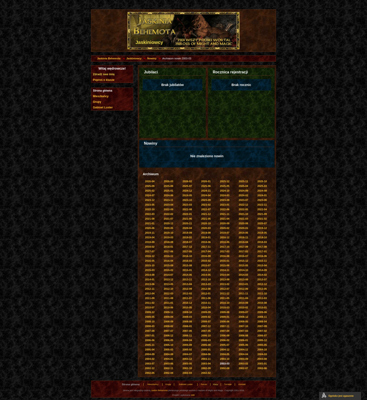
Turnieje (227, 384)
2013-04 (187, 284)
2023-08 (224, 200)
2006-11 (187, 335)
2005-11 (149, 344)
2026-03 (168, 181)
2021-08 (149, 218)
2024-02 (243, 195)
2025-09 (149, 186)
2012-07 (224, 288)
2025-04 (243, 186)
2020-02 (224, 228)
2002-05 (149, 372)
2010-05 (187, 307)
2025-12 (224, 181)
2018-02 (149, 246)
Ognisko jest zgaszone (341, 396)
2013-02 (224, 284)
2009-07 (243, 312)
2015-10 (149, 265)
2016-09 (206, 256)
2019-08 (206, 232)
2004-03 (262, 354)
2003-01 (262, 363)
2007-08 (149, 330)
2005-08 (206, 344)
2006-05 (168, 340)
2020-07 (262, 223)
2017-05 (187, 251)
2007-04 (224, 330)
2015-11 (262, 260)
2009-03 (187, 316)
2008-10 (149, 321)
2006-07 (262, 335)
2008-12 (243, 316)
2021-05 (206, 218)
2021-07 (168, 218)
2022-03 (149, 214)
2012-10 (168, 288)
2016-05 (149, 260)
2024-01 (262, 195)
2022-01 (187, 214)
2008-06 (224, 321)
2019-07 (224, 232)
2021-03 (243, 218)
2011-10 (262, 293)
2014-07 (168, 274)
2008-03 (149, 326)
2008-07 (206, 321)
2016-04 (168, 260)
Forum (204, 384)
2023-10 (187, 200)
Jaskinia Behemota (109, 58)
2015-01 (187, 270)
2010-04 (206, 307)
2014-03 (243, 274)
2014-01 (149, 279)
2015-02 (168, 270)
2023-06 (262, 200)
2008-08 (187, 321)
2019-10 (168, 232)
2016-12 (149, 256)
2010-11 (206, 302)
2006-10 (206, 335)
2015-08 (187, 265)
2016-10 (187, 256)
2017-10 (224, 246)
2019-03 (168, 237)
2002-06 (262, 368)
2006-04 (187, 340)
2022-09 (168, 209)
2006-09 (224, 335)
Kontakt (242, 384)
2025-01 (168, 190)
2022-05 (243, 209)
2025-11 (243, 181)
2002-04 (168, 372)
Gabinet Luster (103, 107)
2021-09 (262, 214)
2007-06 (187, 330)
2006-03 (206, 340)
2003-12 (187, 358)
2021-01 (149, 223)
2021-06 (187, 218)
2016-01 (224, 260)
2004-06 (206, 354)
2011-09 (149, 298)
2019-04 (149, 237)
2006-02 (224, 340)
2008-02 (168, 326)
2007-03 (243, 330)
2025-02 (149, 190)
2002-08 (224, 368)
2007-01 (149, 335)
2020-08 (243, 223)
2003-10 (224, 358)
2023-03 (187, 204)
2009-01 (224, 316)
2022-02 (168, 214)
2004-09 (149, 354)
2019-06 (243, 232)
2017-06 (168, 251)
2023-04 (168, 204)
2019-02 (187, 237)
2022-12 (243, 204)
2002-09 (206, 368)
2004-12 (224, 349)
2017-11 (206, 246)
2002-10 (187, 368)
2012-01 (206, 293)
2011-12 (224, 293)
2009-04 (168, 316)
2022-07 (206, 209)
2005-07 (224, 344)
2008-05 (243, 321)
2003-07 (149, 363)
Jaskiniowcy (134, 58)
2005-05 (262, 344)
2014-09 (262, 270)
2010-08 (262, 302)
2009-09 (206, 312)
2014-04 (224, 274)
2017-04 (206, 251)
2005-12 (262, 340)
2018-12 (224, 237)
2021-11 (224, 214)
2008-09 (168, 321)
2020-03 (206, 228)
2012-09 (187, 288)
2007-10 (243, 326)
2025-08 (168, 186)
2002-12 (149, 368)
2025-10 (262, 181)
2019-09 (187, 232)
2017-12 (187, 246)
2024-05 (187, 195)
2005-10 (168, 344)
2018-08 (168, 242)
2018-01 (168, 246)
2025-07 (187, 186)
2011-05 (224, 298)
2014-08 (149, 274)
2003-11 (206, 358)
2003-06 (168, 363)
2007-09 (262, 326)
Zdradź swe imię (104, 74)
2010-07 (149, 307)
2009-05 (149, 316)
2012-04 (149, 293)
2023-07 (243, 200)
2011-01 (168, 302)
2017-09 (243, 246)
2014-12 (206, 270)
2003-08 (262, 358)
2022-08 (187, 209)
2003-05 (187, 363)
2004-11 (243, 349)
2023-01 (224, 204)
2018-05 (224, 242)
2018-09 (149, 242)
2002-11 (168, 368)
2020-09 (224, 223)
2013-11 (187, 279)
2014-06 (187, 274)
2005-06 (243, 344)
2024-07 (149, 195)
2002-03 (187, 372)
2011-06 (206, 298)
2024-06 (168, 195)
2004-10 (262, 349)
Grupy (97, 102)
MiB (193, 395)
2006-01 (243, 340)
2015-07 (206, 265)
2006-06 (149, 340)
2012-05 (262, 288)
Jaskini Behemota (159, 390)
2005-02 (187, 349)
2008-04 (262, 321)
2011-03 (262, 298)
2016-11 (168, 256)
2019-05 (262, 232)
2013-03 (206, 284)
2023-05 (149, 204)
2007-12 (206, 326)
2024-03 (224, 195)
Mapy (215, 384)
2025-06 (206, 186)
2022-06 (224, 209)
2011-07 (187, 298)
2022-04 (262, 209)
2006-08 (243, 335)
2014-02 (262, 274)
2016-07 (243, 256)
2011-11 (243, 293)
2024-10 (224, 190)
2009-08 (224, 312)
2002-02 (206, 372)
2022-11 (262, 204)
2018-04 (243, 242)
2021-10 (243, 214)
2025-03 (262, 186)
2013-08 (243, 279)
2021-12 (206, 214)
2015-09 (168, 265)
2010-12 (187, 302)
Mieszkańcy (101, 96)
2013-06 (149, 284)
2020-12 (168, 223)
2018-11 (243, 237)
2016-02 (206, 260)
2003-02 (243, 363)
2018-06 (206, 242)
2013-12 (168, 279)
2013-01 (243, 284)
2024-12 (187, 190)
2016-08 (224, 256)
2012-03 (168, 293)
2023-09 (206, 200)
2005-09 (187, 344)
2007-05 (206, 330)
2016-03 (187, 260)
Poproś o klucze (103, 80)
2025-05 (224, 186)
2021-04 (224, 218)
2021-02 (262, 218)
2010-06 (168, 307)
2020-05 (168, 228)
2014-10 (243, 270)
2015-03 (149, 270)
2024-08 (262, 190)
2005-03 (168, 349)
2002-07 (243, 368)
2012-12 (262, 284)
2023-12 (149, 200)
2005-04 (149, 349)
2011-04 (243, 298)
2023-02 (206, 204)
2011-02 (149, 302)
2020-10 (206, 223)
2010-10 (224, 302)
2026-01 (206, 181)
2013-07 (262, 279)
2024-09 (243, 190)
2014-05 (206, 274)
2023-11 (168, 200)
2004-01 (168, 358)
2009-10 (187, 312)
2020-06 (149, 228)
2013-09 (224, 279)
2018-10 (262, 237)
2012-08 (206, 288)
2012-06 (243, 288)
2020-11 (187, 223)
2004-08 (168, 354)
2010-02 (243, 307)
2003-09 (243, 358)
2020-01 (243, 228)
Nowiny (151, 58)
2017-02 (243, 251)
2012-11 (149, 288)
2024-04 (206, 195)
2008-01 (187, 326)
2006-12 (168, 335)
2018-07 (187, 242)
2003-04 (206, 363)
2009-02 (206, 316)
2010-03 (224, 307)
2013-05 (168, 284)
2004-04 (243, 354)
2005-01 (206, 349)
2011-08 (168, 298)
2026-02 (187, 181)
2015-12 (243, 260)
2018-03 (262, 242)
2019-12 (262, 228)
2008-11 (262, 316)
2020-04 (187, 228)
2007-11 (224, 326)
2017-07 (149, 251)
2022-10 (149, 209)
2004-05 (224, 354)
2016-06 (262, 256)
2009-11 (168, 312)
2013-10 (206, 279)
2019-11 (149, 232)
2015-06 (224, 265)
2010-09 (243, 302)
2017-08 (262, 246)
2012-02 (187, 293)
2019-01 (206, 237)
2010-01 (262, 307)
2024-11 (206, 190)
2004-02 (149, 358)
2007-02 (262, 330)
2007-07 (168, 330)
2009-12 (149, 312)
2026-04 (149, 181)
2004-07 (187, 354)
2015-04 (262, 265)
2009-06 (262, 312)
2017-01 (262, 251)
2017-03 (224, 251)
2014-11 (224, 270)
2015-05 (243, 265)
